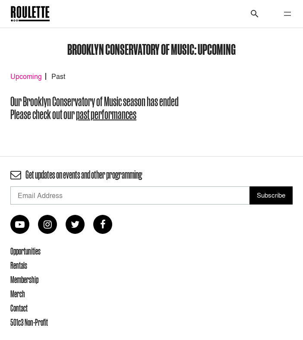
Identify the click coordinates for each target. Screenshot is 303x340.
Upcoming (26, 76)
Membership (24, 279)
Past (58, 76)
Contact (19, 308)
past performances (106, 114)
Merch (17, 293)
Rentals (18, 265)
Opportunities (25, 251)
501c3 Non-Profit (29, 322)
